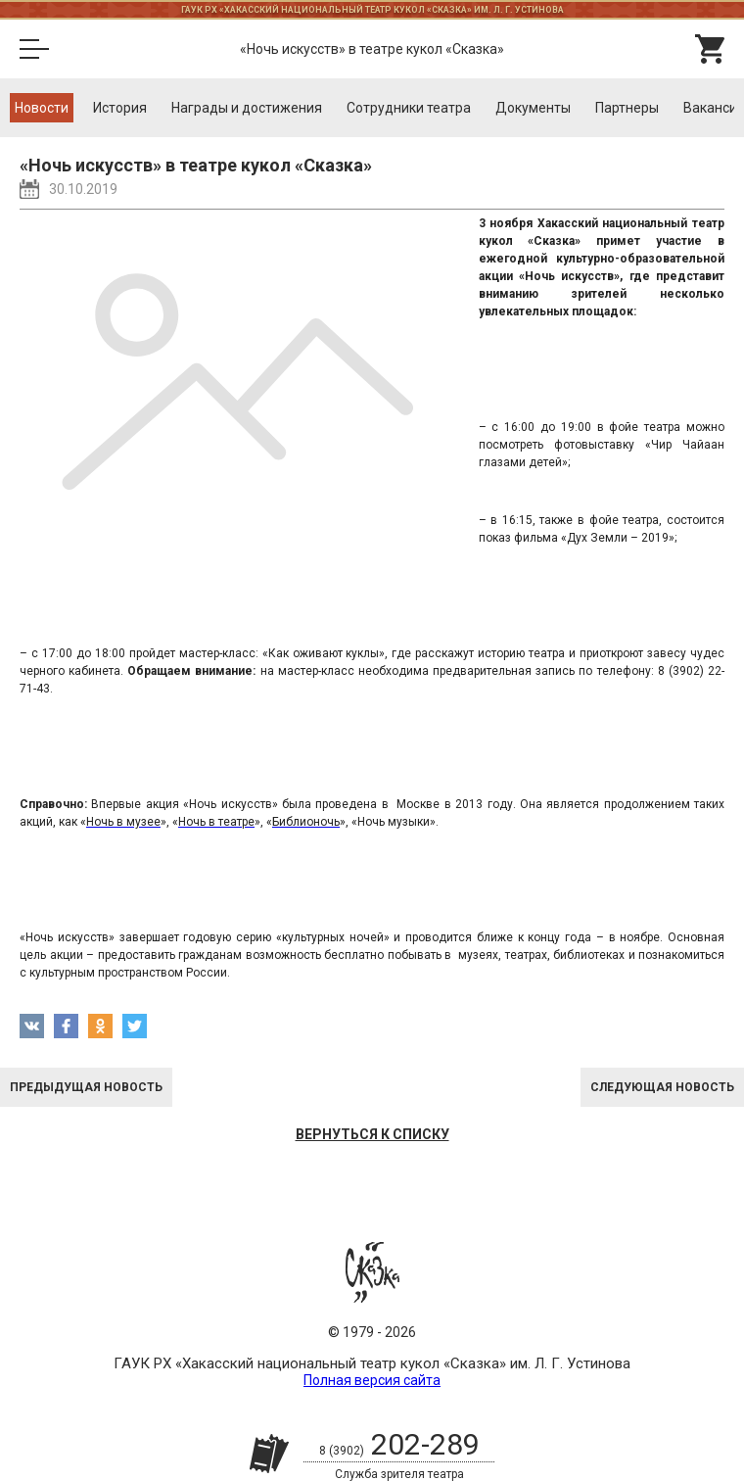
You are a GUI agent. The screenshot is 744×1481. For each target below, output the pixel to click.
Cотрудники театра (409, 108)
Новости (42, 108)
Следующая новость (662, 1087)
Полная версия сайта (372, 1380)
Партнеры (627, 108)
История (120, 108)
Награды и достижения (246, 108)
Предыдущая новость (86, 1087)
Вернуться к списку (372, 1134)
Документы (533, 108)
